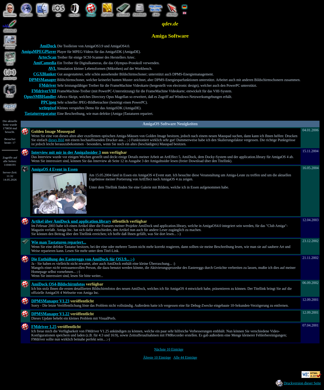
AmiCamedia (44, 63)
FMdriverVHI (44, 91)
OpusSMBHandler (40, 96)
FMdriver (47, 85)
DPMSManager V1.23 (50, 301)
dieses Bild (56, 140)
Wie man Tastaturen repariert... (58, 242)
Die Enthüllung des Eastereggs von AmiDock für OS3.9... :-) (82, 259)
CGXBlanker (44, 74)
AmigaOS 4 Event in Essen (54, 169)
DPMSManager (42, 79)
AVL (52, 68)
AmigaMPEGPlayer (38, 51)
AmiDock (48, 46)
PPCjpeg (48, 102)
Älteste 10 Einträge (157, 357)
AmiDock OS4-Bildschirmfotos (58, 284)
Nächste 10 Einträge (168, 349)
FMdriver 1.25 (43, 326)
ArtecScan (47, 57)
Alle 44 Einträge (185, 357)
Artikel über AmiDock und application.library (71, 221)
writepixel (47, 108)
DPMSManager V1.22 (50, 314)
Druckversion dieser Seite (302, 383)
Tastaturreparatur (40, 113)
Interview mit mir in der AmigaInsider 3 (66, 152)
